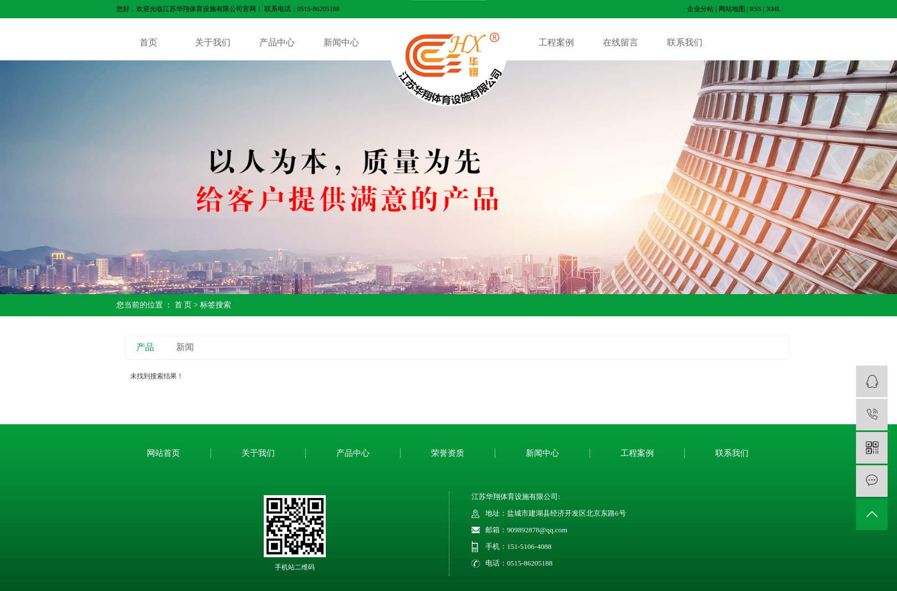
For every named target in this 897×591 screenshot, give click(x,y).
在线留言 (620, 42)
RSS (755, 9)
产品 (145, 347)
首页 (148, 42)
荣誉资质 (447, 453)
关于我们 (212, 42)
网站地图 (732, 9)
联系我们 (685, 42)
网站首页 (163, 453)
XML (773, 9)
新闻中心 (341, 42)
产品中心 (277, 42)
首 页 (183, 305)
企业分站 (700, 9)
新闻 (185, 347)
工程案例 (556, 42)
